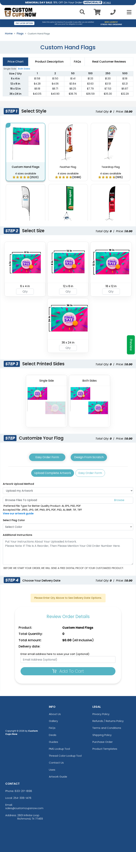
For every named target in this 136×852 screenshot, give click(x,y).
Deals (52, 735)
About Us (55, 714)
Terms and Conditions (106, 728)
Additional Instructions (17, 535)
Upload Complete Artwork (52, 473)
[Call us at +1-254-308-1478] (113, 13)
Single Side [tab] (10, 68)
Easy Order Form (47, 457)
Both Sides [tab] (24, 68)
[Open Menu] (128, 12)
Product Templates (104, 749)
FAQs (52, 728)
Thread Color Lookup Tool (65, 756)
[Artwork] (68, 490)
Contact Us (56, 762)
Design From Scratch (89, 457)
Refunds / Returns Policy (108, 721)
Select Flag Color (14, 520)
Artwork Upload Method (18, 484)
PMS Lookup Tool (59, 749)
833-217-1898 (23, 791)
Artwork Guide (58, 776)
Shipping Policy (102, 735)
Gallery (53, 721)
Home (9, 33)
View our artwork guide (18, 513)
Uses (52, 770)
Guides (53, 742)
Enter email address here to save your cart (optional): (55, 654)
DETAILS (107, 2)
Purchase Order (102, 742)
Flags (20, 33)
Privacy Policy (100, 714)
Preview (131, 345)
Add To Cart (68, 671)
